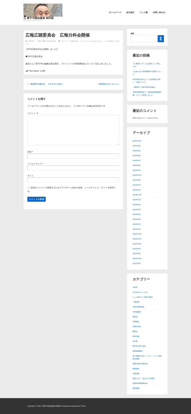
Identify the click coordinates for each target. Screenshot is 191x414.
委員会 (135, 317)
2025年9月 (137, 146)
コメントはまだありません (93, 41)
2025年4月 (137, 165)
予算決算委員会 (138, 307)
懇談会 (135, 331)
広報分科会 (74, 41)
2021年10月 (137, 258)
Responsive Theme (78, 406)
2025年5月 (137, 160)
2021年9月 (137, 263)
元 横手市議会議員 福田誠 (38, 17)
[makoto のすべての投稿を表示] (30, 41)
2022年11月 (137, 239)
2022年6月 (137, 253)
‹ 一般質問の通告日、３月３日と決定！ (45, 84)
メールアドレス (34, 164)
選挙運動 (136, 388)
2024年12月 (137, 175)
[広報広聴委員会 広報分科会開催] (50, 41)
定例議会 (136, 322)
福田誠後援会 (138, 351)
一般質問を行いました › (108, 84)
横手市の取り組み (139, 346)
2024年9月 (137, 180)
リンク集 (143, 12)
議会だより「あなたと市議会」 (144, 378)
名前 (29, 152)
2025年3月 (137, 170)
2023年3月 (137, 219)
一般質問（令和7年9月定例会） (144, 87)
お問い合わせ (159, 12)
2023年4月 (137, 214)
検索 (132, 34)
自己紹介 (130, 12)
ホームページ (115, 12)
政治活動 (136, 336)
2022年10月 (137, 244)
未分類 (135, 341)
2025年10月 (137, 141)
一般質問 (136, 302)
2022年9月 (137, 249)
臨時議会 (136, 369)
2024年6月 (137, 185)
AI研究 (135, 287)
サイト (30, 176)
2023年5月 (137, 210)
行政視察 (136, 374)
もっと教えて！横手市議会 (143, 297)
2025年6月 (137, 156)
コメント (32, 113)
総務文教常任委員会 (140, 364)
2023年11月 (137, 195)
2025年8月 (137, 151)
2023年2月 (137, 224)
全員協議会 (137, 312)
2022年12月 (137, 234)
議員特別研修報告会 (140, 383)
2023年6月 (137, 205)
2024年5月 (137, 190)
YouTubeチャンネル (140, 292)
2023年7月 (137, 200)
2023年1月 (137, 229)
